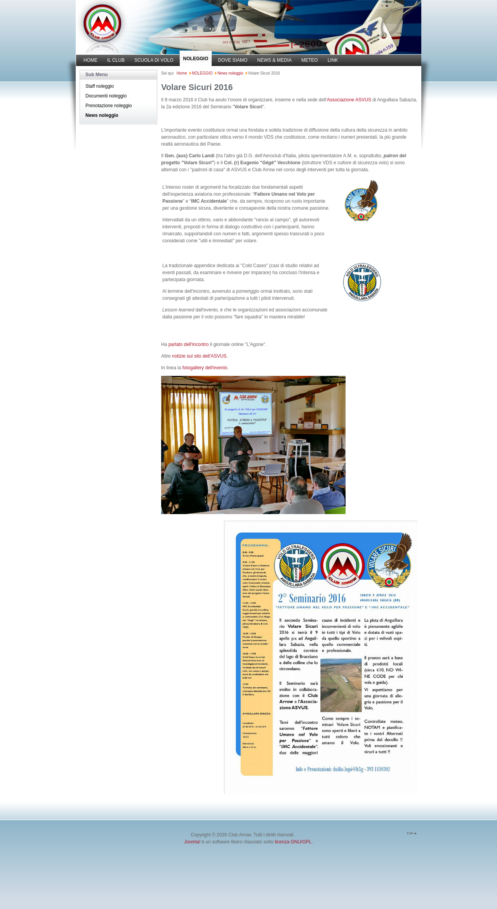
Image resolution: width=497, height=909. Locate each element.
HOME (90, 60)
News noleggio (101, 115)
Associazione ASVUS (349, 100)
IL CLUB (116, 60)
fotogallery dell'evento (205, 367)
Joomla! (192, 842)
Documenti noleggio (106, 96)
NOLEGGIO (196, 58)
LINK (333, 60)
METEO (309, 60)
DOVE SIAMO (232, 60)
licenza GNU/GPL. (294, 842)
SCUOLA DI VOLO (154, 60)
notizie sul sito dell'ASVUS (199, 356)
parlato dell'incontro (189, 344)
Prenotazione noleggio (108, 105)
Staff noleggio (99, 86)
